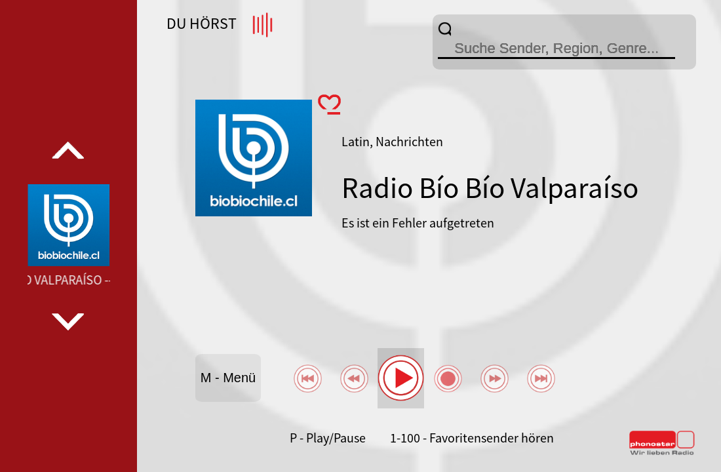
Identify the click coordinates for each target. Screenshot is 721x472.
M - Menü (228, 377)
